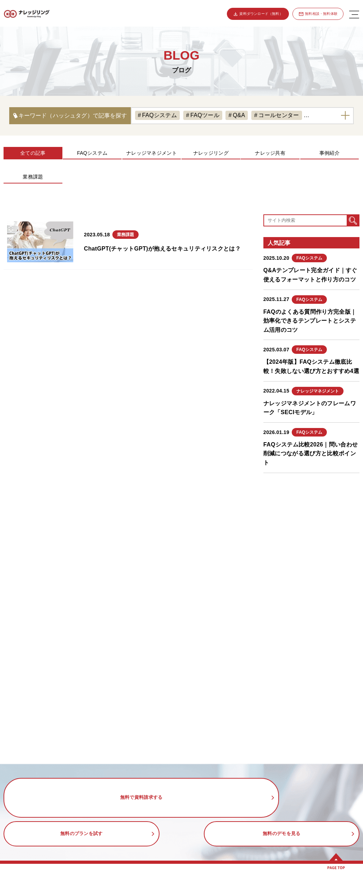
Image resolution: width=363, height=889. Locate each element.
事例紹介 (329, 153)
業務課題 (33, 177)
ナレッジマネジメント (151, 153)
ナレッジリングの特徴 (40, 884)
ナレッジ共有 (270, 153)
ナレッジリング (211, 153)
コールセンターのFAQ (216, 884)
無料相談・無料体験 (321, 14)
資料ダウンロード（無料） (260, 14)
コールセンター (278, 115)
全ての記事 (32, 153)
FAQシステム (159, 115)
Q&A (239, 115)
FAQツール (204, 115)
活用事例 (195, 868)
